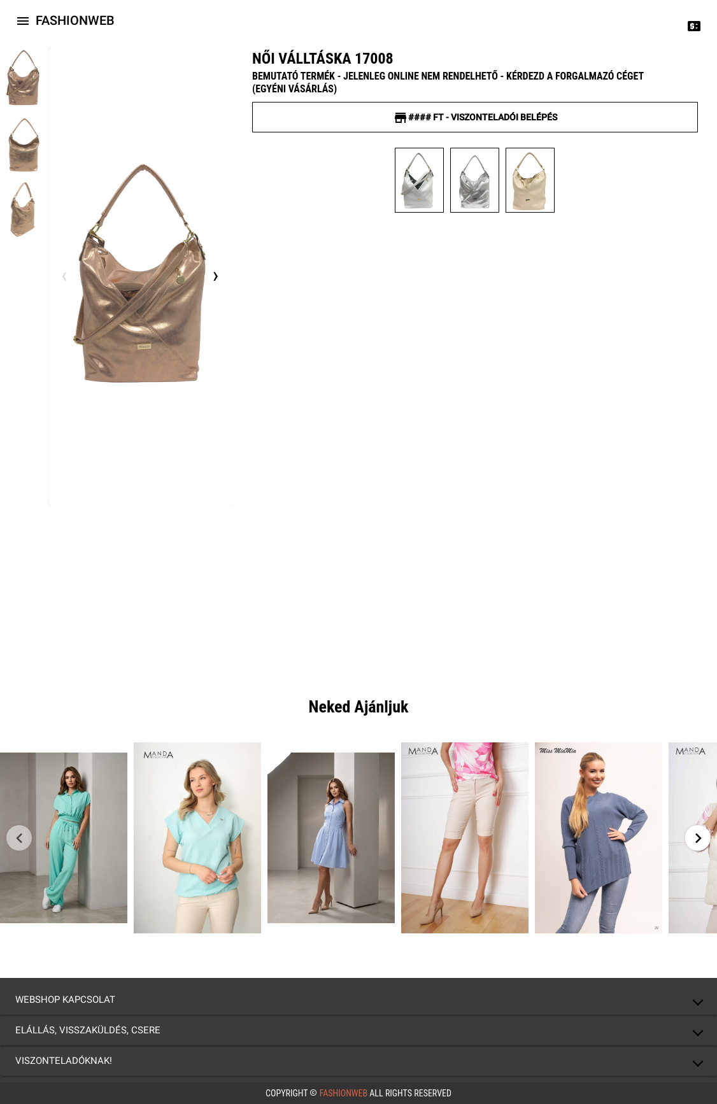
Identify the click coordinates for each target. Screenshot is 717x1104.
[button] (358, 999)
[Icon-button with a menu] (23, 20)
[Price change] (694, 25)
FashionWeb (343, 1093)
